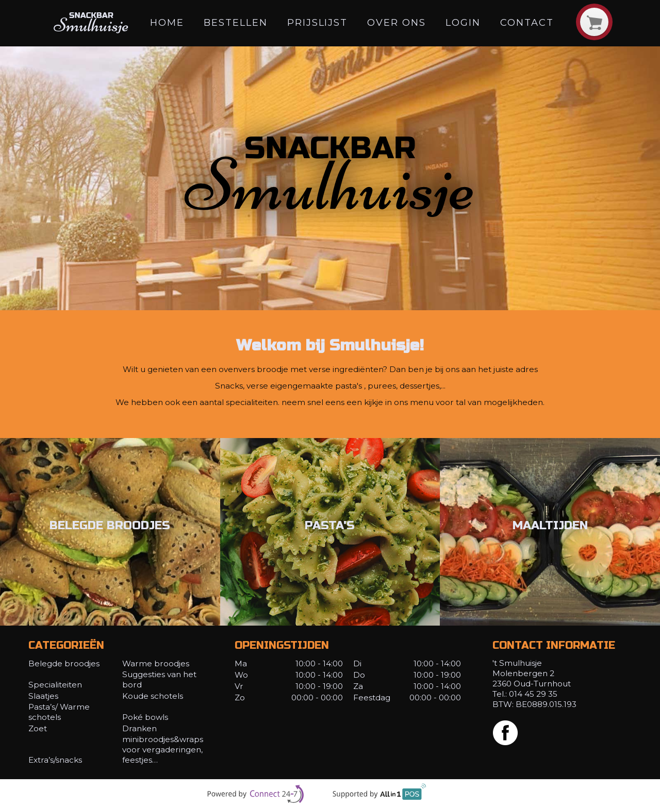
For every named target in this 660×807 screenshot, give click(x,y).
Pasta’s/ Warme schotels (59, 712)
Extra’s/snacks (55, 760)
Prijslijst (317, 22)
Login (463, 22)
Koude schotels (152, 696)
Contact (526, 22)
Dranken (139, 728)
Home (167, 22)
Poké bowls (145, 717)
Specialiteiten (55, 685)
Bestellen (235, 22)
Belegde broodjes (64, 663)
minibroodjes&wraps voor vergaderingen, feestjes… (162, 749)
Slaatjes (43, 696)
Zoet (37, 728)
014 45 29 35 (533, 694)
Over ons (396, 22)
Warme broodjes (155, 663)
